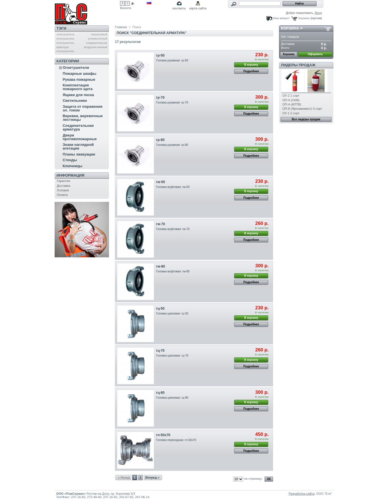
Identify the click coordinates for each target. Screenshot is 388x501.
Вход (318, 13)
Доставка (63, 185)
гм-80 (160, 266)
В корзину (251, 64)
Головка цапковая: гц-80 (172, 397)
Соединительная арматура (78, 127)
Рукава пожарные (79, 79)
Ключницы (72, 166)
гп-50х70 (163, 435)
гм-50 (160, 182)
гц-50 (160, 308)
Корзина (290, 28)
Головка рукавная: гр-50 (172, 60)
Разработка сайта (301, 493)
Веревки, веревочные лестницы (83, 118)
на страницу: (253, 478)
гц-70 (160, 351)
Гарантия (63, 181)
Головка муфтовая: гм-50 (173, 187)
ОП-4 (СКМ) (291, 100)
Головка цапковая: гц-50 (172, 313)
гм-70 (160, 224)
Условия (63, 190)
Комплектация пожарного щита (77, 87)
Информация (70, 175)
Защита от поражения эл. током (82, 108)
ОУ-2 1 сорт (291, 95)
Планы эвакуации (79, 154)
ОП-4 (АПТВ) (291, 104)
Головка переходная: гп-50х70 (176, 440)
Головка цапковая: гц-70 (172, 355)
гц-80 (160, 393)
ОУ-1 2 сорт (291, 113)
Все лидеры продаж (306, 119)
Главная (121, 27)
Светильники (75, 100)
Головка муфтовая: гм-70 (173, 229)
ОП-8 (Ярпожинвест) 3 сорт (302, 108)
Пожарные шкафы (79, 73)
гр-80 (160, 140)
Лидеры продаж (298, 65)
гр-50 (160, 55)
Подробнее (251, 71)
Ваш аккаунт (281, 18)
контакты (179, 8)
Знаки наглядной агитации (78, 146)
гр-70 (160, 98)
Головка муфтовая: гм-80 (173, 271)
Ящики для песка (78, 95)
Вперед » (152, 477)
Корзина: (304, 18)
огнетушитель (66, 34)
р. (133, 3)
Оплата (62, 194)
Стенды (70, 160)
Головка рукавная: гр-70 (172, 102)
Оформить (315, 54)
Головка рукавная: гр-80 (172, 144)
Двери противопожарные (80, 137)
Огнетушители (76, 67)
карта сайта (198, 8)
